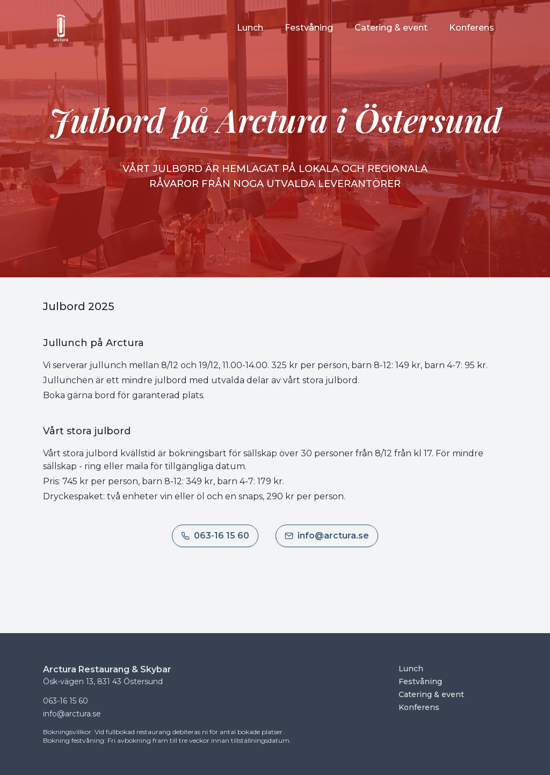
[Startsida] (61, 28)
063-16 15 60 (65, 701)
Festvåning (420, 681)
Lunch (411, 668)
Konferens (419, 707)
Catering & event (431, 694)
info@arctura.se (72, 714)
